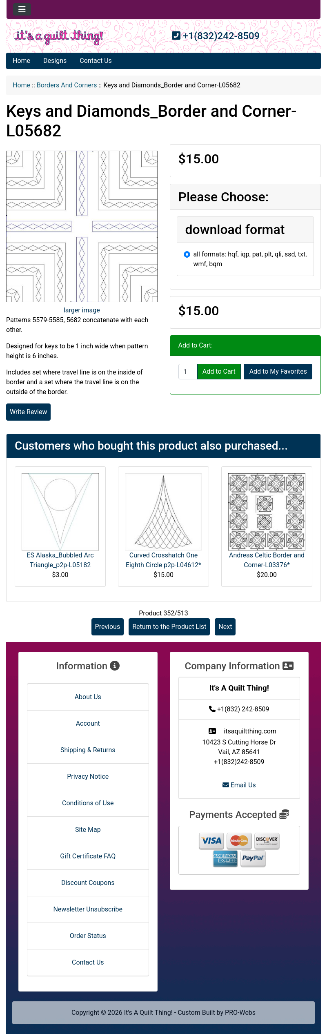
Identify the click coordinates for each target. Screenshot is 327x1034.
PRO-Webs (240, 1012)
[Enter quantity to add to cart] (188, 371)
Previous (107, 627)
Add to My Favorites (278, 371)
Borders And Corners (67, 85)
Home (21, 61)
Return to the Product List (169, 627)
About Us (88, 697)
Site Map (88, 829)
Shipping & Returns (88, 750)
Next (225, 627)
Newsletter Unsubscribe (87, 909)
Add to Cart (219, 371)
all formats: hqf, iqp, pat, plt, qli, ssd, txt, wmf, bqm (250, 259)
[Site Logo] (59, 37)
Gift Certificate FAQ (88, 856)
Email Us (239, 785)
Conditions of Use (87, 803)
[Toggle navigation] (22, 9)
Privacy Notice (88, 776)
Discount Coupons (88, 883)
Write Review (28, 412)
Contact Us (96, 61)
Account (88, 723)
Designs (55, 61)
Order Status (88, 936)
